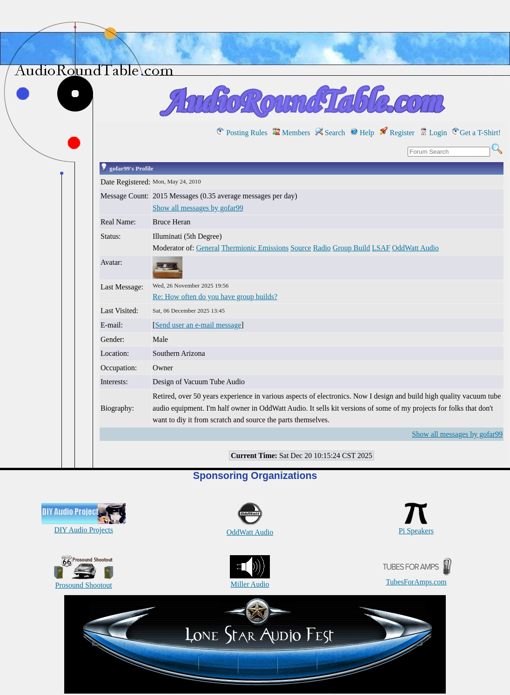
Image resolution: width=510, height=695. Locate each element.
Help (362, 133)
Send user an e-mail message (198, 325)
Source (300, 248)
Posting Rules (242, 133)
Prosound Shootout (84, 581)
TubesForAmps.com (416, 578)
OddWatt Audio (415, 248)
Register (397, 133)
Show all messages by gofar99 (198, 208)
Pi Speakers (416, 526)
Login (433, 133)
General (208, 248)
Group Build (351, 248)
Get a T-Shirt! (476, 133)
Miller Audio (250, 580)
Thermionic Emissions (255, 248)
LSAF (381, 248)
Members (291, 133)
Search (330, 133)
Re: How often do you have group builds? (215, 297)
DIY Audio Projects (83, 526)
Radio (322, 248)
